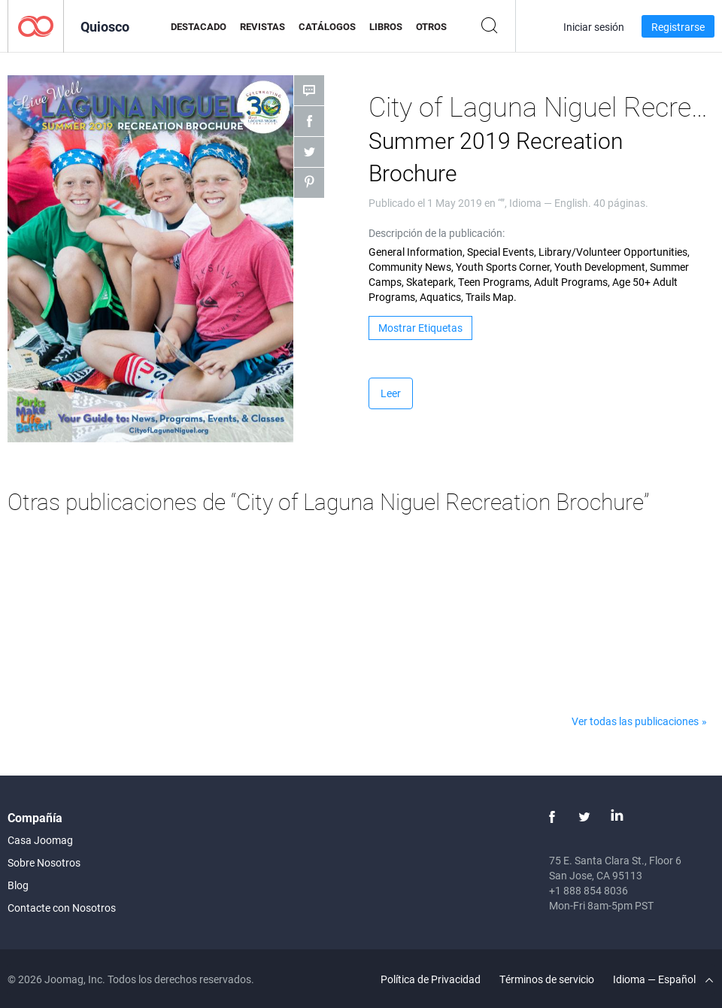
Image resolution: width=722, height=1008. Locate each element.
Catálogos (327, 26)
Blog (18, 885)
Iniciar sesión (593, 27)
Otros (431, 26)
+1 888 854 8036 (588, 890)
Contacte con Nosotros (62, 907)
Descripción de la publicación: (437, 233)
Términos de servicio (546, 979)
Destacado (198, 26)
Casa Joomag (40, 840)
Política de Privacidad (431, 979)
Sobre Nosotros (44, 862)
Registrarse (678, 27)
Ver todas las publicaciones (635, 721)
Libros (385, 26)
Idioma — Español (663, 979)
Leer (391, 393)
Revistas (262, 26)
